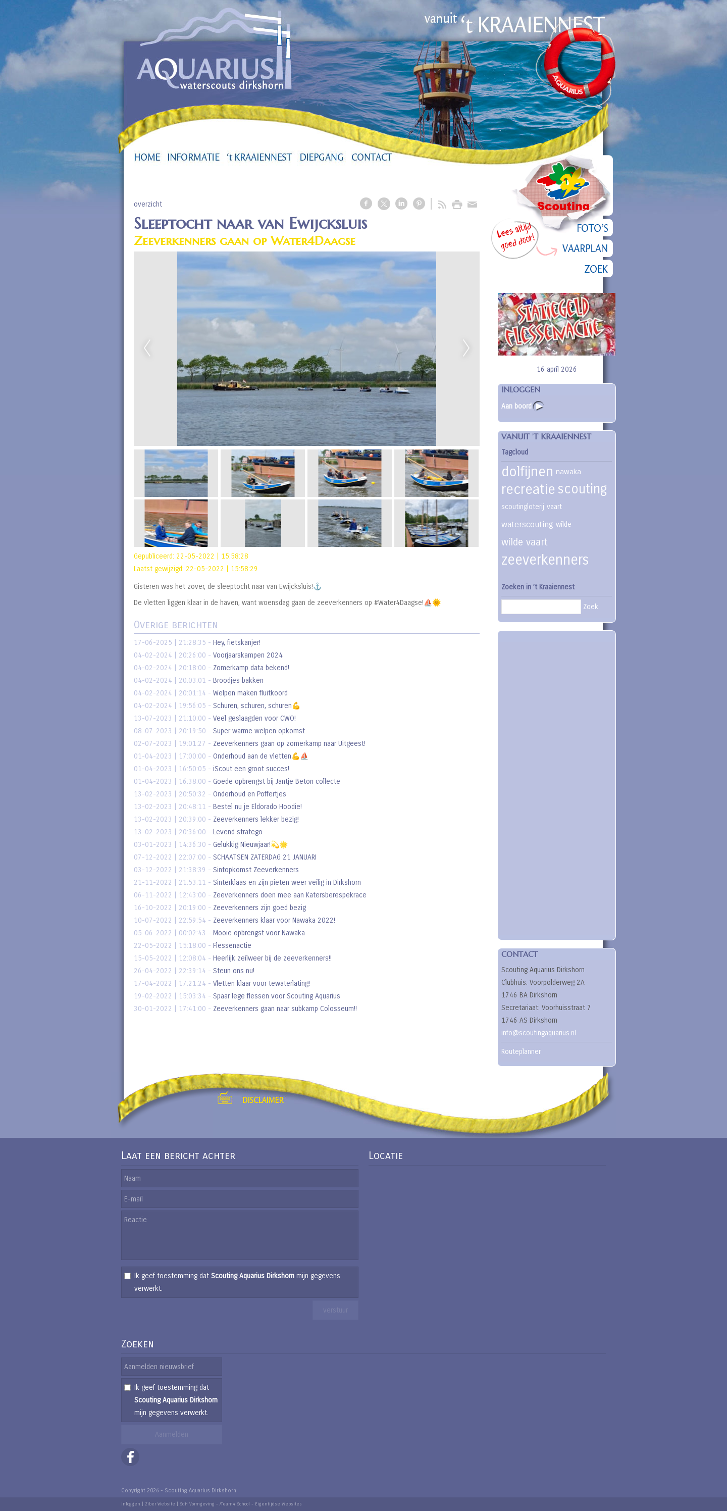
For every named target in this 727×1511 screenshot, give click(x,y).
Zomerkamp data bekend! (251, 668)
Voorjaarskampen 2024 (248, 655)
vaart (554, 506)
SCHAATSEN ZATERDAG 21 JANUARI (265, 857)
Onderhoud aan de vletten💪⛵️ (260, 756)
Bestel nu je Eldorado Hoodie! (257, 806)
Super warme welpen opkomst (259, 731)
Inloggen (130, 1503)
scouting (582, 489)
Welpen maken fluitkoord (250, 693)
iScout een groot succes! (251, 769)
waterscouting (527, 524)
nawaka (568, 471)
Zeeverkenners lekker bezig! (256, 819)
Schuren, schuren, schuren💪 (256, 705)
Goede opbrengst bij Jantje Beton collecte (276, 781)
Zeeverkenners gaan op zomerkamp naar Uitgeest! (289, 743)
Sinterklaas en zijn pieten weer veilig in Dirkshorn (287, 882)
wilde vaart (524, 542)
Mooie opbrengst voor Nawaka (259, 933)
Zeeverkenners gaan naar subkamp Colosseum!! (285, 1008)
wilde (564, 524)
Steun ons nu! (233, 971)
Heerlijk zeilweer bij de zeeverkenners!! (272, 958)
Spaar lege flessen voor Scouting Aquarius (276, 996)
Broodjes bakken (238, 680)
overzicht (148, 204)
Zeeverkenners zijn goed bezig (259, 907)
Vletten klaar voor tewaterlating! (261, 983)
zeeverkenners (545, 560)
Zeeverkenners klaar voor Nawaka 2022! (274, 920)
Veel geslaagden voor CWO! (254, 718)
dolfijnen (527, 472)
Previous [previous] (147, 348)
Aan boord (516, 406)
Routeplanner (521, 1051)
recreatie (528, 489)
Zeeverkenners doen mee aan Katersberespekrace (290, 895)
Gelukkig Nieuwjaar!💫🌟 (250, 844)
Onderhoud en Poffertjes (249, 794)
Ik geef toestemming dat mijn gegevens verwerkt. (237, 1282)
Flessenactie (232, 945)
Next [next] (466, 348)
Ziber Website (160, 1503)
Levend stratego (238, 832)
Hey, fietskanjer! (237, 642)
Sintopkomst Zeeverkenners (256, 870)
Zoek (590, 606)
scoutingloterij (522, 506)
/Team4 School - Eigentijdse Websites (261, 1503)
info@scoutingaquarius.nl (538, 1033)
